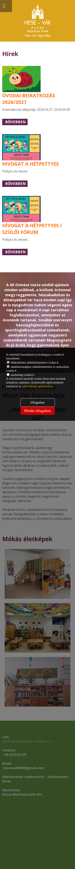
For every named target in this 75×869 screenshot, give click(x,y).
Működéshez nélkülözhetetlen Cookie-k (33, 362)
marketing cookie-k (20, 374)
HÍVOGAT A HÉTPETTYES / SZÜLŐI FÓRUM (32, 228)
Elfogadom (37, 402)
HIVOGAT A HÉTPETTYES (30, 163)
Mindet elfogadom (37, 411)
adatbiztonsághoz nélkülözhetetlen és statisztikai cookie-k (37, 368)
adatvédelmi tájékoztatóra (37, 386)
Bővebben (15, 121)
